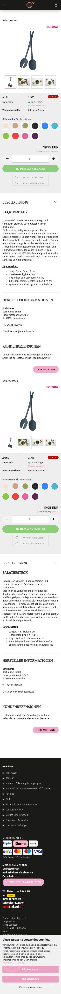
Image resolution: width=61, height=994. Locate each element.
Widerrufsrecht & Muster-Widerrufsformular (28, 788)
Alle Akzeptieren (30, 969)
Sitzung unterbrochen (17, 815)
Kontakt (10, 778)
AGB (8, 799)
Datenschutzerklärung (13, 963)
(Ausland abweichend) (37, 105)
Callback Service (14, 809)
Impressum (11, 772)
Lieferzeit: (7, 102)
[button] (7, 159)
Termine (10, 793)
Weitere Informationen (30, 987)
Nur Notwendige (30, 979)
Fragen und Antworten (17, 820)
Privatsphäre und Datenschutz (21, 804)
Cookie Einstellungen (16, 825)
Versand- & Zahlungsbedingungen (23, 783)
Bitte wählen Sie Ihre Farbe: (16, 119)
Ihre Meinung (46, 369)
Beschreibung (15, 202)
